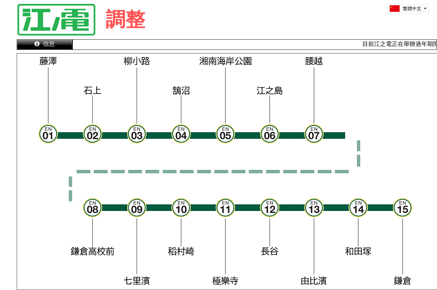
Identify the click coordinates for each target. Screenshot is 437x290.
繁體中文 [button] (406, 8)
